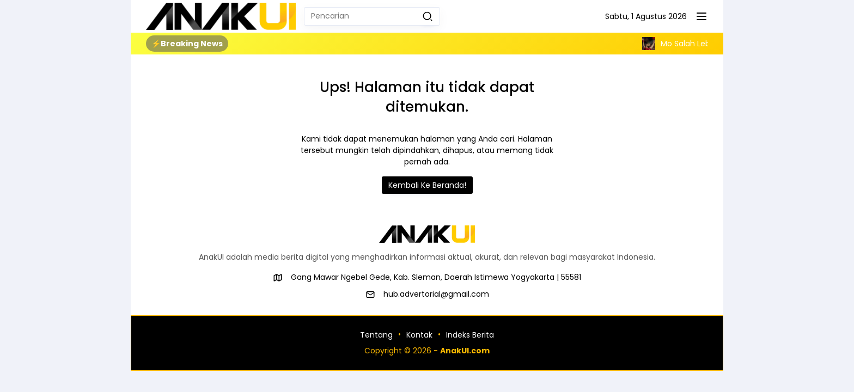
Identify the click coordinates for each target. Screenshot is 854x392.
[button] (427, 16)
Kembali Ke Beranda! (427, 185)
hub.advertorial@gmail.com (436, 294)
